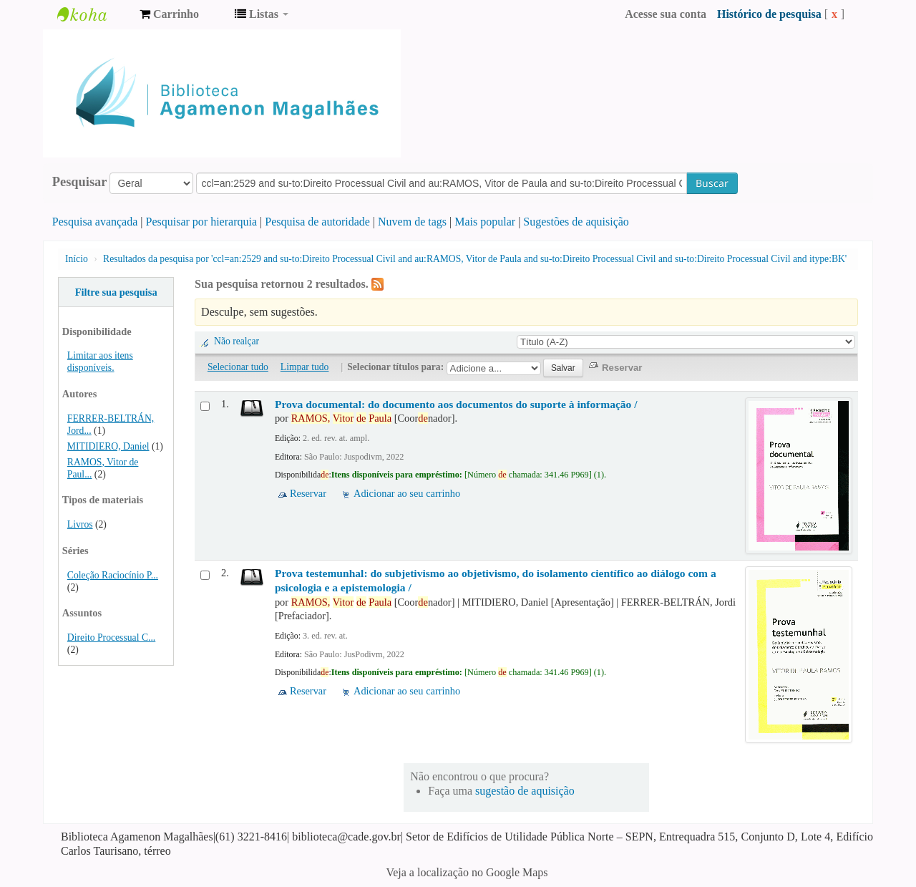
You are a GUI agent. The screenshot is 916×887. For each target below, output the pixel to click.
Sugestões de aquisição (576, 221)
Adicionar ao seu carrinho (407, 493)
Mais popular (484, 221)
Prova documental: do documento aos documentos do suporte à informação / (456, 404)
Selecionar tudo (238, 367)
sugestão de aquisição (525, 791)
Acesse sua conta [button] (665, 14)
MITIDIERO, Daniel (108, 446)
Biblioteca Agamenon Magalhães (93, 14)
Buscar (712, 183)
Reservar (308, 493)
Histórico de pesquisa (769, 14)
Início (76, 258)
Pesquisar (79, 182)
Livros (80, 524)
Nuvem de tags (412, 221)
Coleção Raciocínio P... (112, 575)
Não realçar (236, 341)
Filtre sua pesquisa (116, 292)
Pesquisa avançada (95, 221)
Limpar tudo (305, 367)
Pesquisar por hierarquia (202, 221)
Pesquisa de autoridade (317, 221)
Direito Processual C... (111, 637)
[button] (169, 14)
